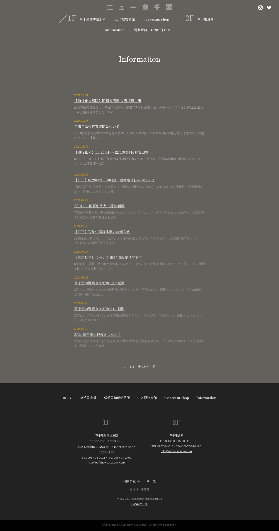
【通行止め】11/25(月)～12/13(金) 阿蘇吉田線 (111, 152)
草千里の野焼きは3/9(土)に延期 (99, 292)
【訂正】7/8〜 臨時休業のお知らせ (102, 241)
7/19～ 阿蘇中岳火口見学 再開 (99, 215)
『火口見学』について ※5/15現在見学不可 (108, 266)
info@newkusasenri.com (176, 451)
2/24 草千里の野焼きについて (97, 344)
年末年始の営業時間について (96, 126)
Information (114, 30)
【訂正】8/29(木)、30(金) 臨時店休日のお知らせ (114, 189)
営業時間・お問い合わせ (152, 30)
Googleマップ (139, 504)
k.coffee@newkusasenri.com (106, 462)
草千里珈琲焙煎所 (93, 19)
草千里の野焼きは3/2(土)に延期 (99, 318)
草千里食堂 (205, 19)
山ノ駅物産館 (125, 19)
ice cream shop (157, 19)
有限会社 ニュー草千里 (139, 481)
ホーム (68, 397)
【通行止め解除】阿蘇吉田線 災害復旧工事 (107, 100)
